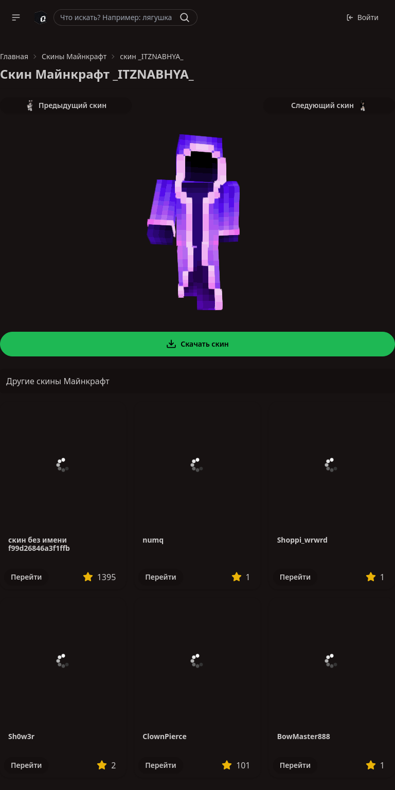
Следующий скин (329, 105)
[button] (16, 17)
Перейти (26, 577)
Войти (362, 17)
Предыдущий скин (65, 105)
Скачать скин (197, 344)
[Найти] (184, 17)
